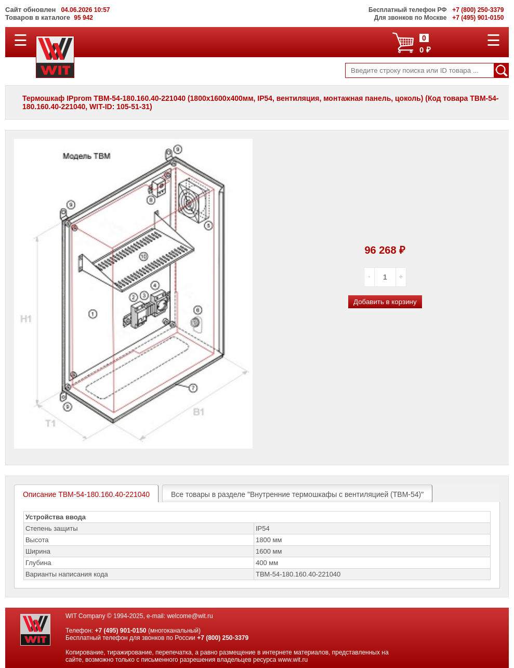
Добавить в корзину (385, 302)
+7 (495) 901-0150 (120, 630)
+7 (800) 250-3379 (222, 637)
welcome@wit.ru (190, 616)
